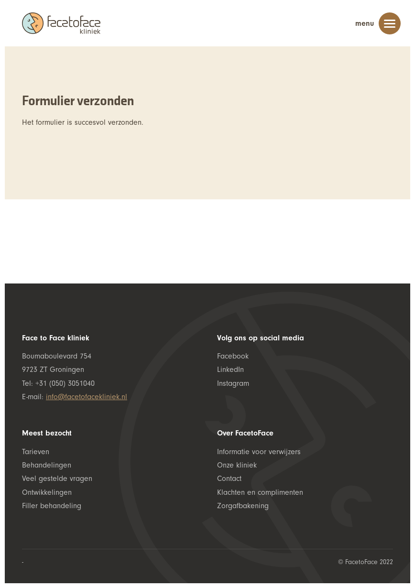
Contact (229, 478)
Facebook (233, 356)
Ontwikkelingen (47, 492)
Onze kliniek (237, 465)
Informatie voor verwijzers (259, 451)
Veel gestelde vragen (57, 478)
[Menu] (389, 25)
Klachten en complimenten (260, 492)
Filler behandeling (51, 505)
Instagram (233, 383)
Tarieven (35, 451)
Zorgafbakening (243, 505)
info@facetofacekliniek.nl (86, 396)
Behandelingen (46, 465)
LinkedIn (230, 369)
